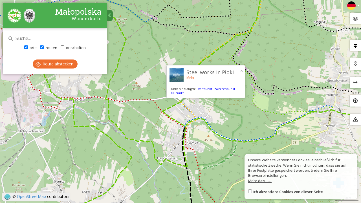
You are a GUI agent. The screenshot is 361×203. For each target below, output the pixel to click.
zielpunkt (177, 93)
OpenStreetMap (31, 196)
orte (30, 47)
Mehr (190, 77)
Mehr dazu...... (260, 180)
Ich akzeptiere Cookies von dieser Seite (288, 191)
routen (48, 47)
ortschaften (73, 47)
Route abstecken (54, 64)
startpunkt (205, 89)
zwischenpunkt (224, 89)
